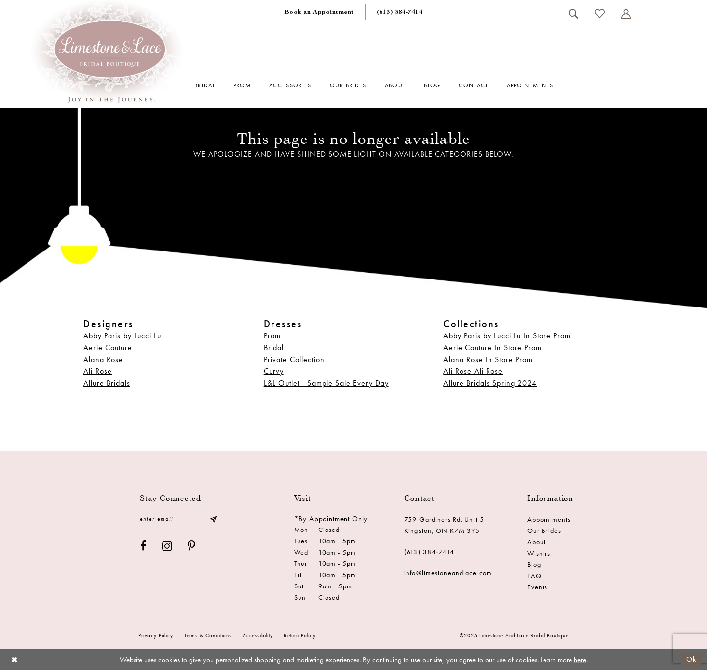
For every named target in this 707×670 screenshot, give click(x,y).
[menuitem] (319, 12)
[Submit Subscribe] (213, 519)
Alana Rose (103, 359)
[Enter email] (178, 519)
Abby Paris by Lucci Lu (122, 336)
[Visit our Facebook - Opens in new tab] (144, 546)
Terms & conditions (208, 635)
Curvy (274, 371)
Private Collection (294, 359)
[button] (626, 14)
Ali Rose (97, 371)
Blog (534, 564)
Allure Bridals (106, 383)
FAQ (534, 575)
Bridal (274, 347)
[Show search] (573, 14)
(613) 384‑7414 (429, 551)
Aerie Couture (107, 347)
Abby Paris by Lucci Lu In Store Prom (507, 336)
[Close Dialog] (14, 659)
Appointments (549, 519)
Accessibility (258, 635)
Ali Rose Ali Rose (473, 371)
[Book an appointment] (319, 12)
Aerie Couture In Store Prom (492, 347)
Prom (272, 336)
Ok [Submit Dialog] (691, 659)
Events (537, 587)
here (580, 660)
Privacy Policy (155, 635)
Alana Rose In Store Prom (488, 359)
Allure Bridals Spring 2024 (490, 383)
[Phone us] (399, 12)
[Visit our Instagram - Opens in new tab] (167, 546)
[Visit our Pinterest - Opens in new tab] (191, 546)
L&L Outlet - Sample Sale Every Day (326, 383)
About (536, 541)
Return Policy (300, 635)
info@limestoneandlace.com (448, 572)
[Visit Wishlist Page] (599, 13)
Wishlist (539, 553)
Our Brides (544, 530)
